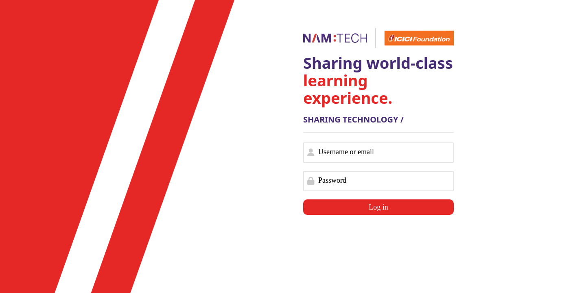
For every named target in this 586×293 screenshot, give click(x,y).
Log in (378, 207)
